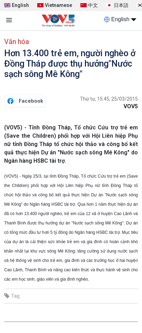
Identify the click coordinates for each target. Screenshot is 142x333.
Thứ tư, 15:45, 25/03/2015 (109, 99)
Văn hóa (16, 41)
